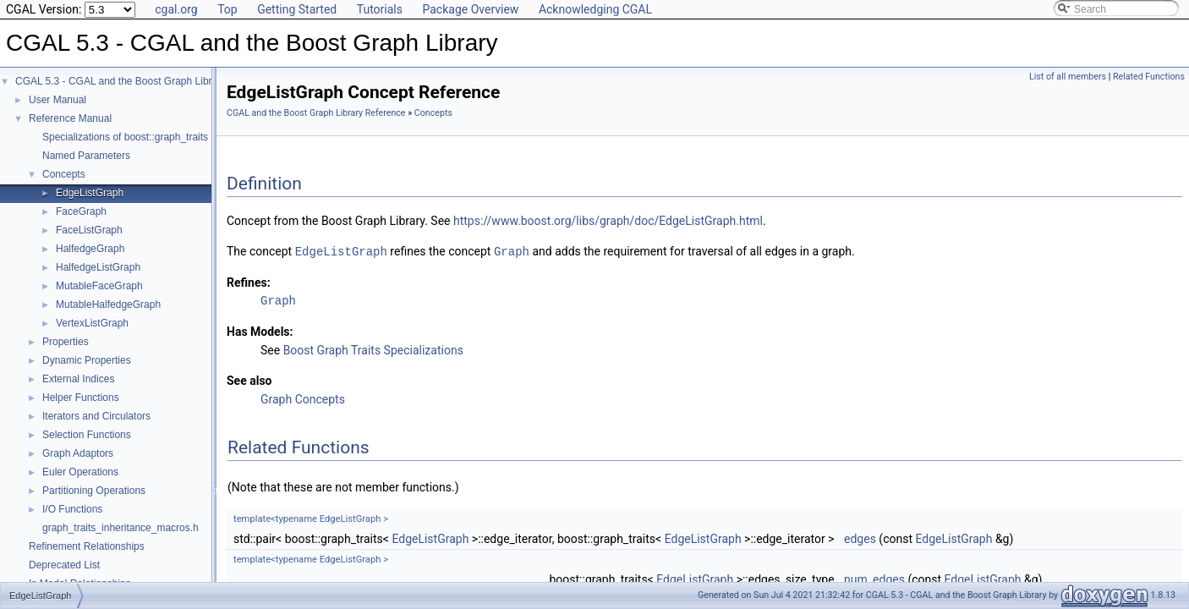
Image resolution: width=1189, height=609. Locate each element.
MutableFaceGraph (99, 286)
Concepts (63, 174)
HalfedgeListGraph (98, 267)
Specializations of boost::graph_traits (125, 137)
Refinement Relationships (87, 546)
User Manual (57, 100)
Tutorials (380, 9)
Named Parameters (86, 156)
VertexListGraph (92, 323)
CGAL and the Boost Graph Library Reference (316, 112)
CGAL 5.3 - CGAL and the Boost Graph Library (120, 81)
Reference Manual (70, 118)
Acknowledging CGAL (595, 9)
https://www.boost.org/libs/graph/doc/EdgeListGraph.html (608, 221)
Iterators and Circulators (96, 416)
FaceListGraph (89, 230)
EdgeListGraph (89, 193)
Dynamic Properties (86, 360)
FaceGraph (81, 211)
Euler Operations (80, 472)
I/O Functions (72, 509)
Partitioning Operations (93, 491)
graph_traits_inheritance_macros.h (120, 528)
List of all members (1067, 76)
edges (860, 538)
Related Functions (1149, 76)
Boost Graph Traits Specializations (373, 349)
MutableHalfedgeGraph (108, 304)
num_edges (874, 578)
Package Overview (470, 9)
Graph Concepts (302, 398)
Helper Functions (80, 397)
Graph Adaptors (77, 453)
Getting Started (297, 9)
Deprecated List (64, 565)
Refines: (249, 281)
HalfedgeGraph (90, 249)
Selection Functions (86, 435)
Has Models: (260, 330)
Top (227, 9)
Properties (65, 342)
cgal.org (176, 9)
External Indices (78, 379)
